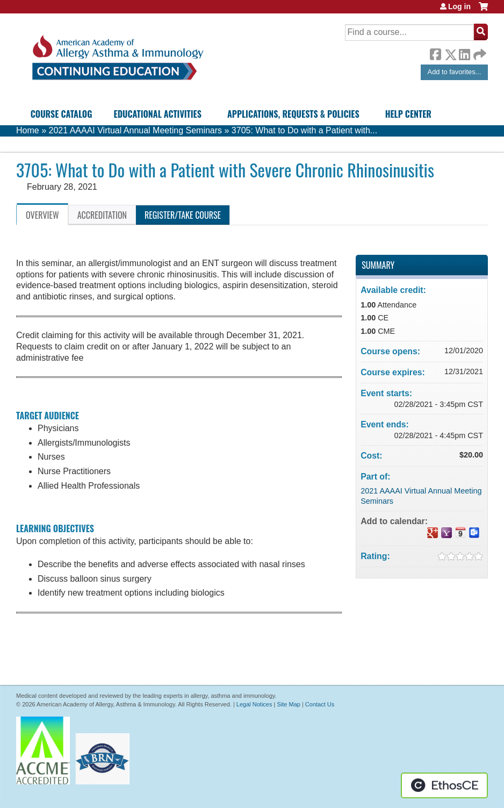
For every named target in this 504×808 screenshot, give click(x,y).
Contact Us (319, 704)
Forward (478, 52)
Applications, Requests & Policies (293, 114)
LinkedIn (464, 52)
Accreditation (102, 215)
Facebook (435, 52)
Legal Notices (254, 704)
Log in (459, 6)
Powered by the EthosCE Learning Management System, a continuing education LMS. (444, 785)
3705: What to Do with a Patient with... (304, 130)
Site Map (288, 704)
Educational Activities (157, 114)
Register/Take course (183, 215)
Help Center (408, 114)
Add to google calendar (432, 532)
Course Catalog (61, 114)
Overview (42, 215)
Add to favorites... (454, 72)
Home (27, 130)
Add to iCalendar (460, 532)
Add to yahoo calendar (446, 532)
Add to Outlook (474, 532)
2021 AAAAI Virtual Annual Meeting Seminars (135, 130)
